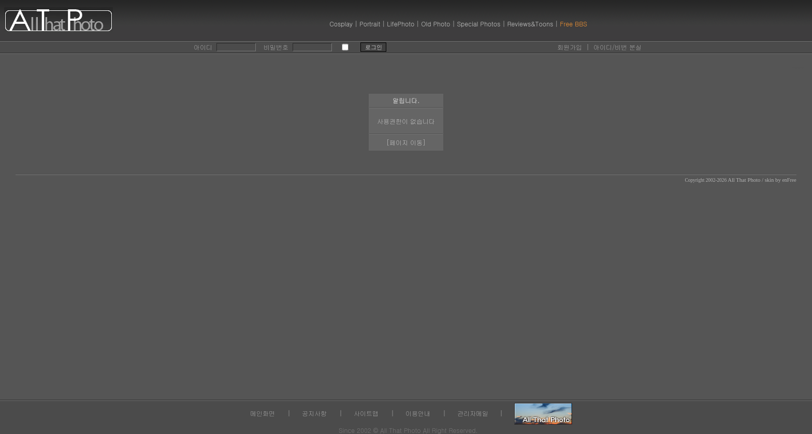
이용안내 (417, 413)
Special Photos (478, 23)
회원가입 (569, 46)
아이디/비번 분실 (617, 46)
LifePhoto (400, 23)
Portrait (369, 23)
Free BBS (573, 23)
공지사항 (314, 413)
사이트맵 (366, 413)
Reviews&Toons (530, 23)
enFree (789, 180)
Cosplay (341, 23)
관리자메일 (472, 413)
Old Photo (435, 23)
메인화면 (262, 413)
